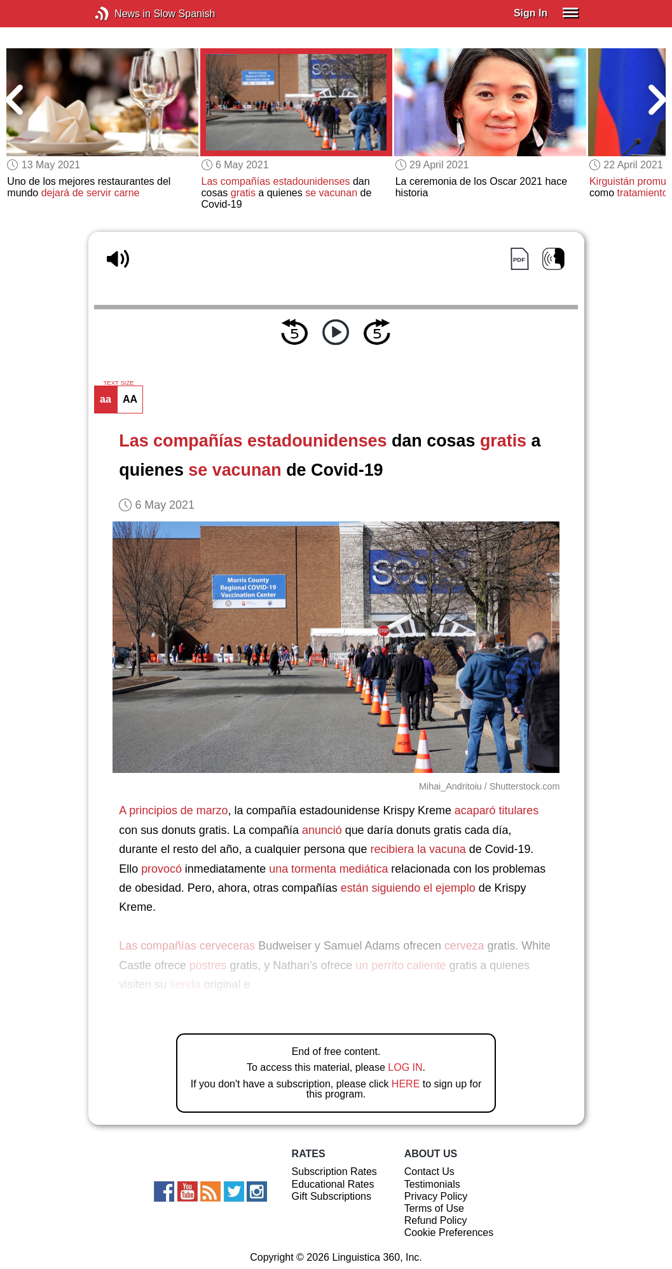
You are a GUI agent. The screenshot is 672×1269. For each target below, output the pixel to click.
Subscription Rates (334, 1171)
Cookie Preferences (449, 1232)
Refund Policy (435, 1220)
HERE (406, 1083)
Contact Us (429, 1171)
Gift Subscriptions (331, 1196)
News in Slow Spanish (121, 13)
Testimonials (432, 1184)
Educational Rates (333, 1184)
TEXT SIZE (118, 383)
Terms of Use (434, 1208)
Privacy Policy (436, 1196)
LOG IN (405, 1067)
